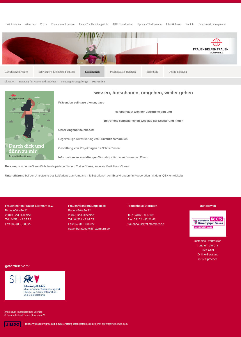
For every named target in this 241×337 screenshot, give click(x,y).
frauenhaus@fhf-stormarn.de (146, 224)
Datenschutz (25, 311)
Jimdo (12, 324)
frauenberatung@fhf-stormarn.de (89, 228)
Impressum (10, 311)
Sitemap (38, 311)
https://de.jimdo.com (117, 324)
